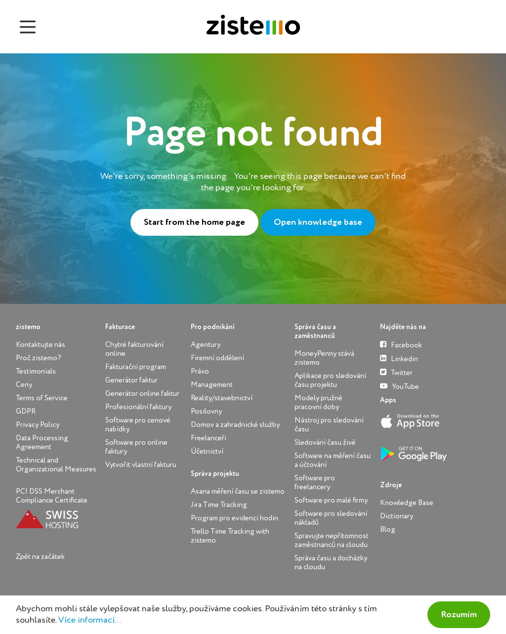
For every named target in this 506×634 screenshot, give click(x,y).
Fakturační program (135, 367)
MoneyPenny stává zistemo (324, 358)
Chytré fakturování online (134, 349)
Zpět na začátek (40, 556)
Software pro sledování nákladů (331, 518)
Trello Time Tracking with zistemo (230, 536)
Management (212, 384)
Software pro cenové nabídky (137, 425)
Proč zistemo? (38, 358)
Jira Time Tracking (219, 504)
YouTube (399, 386)
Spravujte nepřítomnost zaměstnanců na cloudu (332, 540)
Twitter (396, 372)
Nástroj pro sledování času (329, 425)
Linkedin (399, 358)
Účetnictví (207, 451)
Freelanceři (208, 438)
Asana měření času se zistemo (238, 491)
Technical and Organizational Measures (56, 465)
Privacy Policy (37, 424)
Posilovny (206, 411)
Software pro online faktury (136, 447)
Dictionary (396, 516)
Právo (200, 371)
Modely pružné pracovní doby (318, 402)
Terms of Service (42, 398)
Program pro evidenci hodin (234, 518)
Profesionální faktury (138, 407)
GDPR (26, 411)
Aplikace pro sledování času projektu (330, 380)
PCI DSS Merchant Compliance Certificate (51, 496)
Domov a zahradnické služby (235, 424)
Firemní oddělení (217, 358)
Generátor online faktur (142, 393)
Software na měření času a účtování (333, 460)
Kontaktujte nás (40, 344)
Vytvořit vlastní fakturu (140, 464)
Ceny (24, 384)
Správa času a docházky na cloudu (331, 562)
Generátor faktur (131, 380)
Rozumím (459, 614)
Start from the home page (194, 222)
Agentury (205, 344)
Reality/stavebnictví (222, 398)
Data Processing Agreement (42, 442)
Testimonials (36, 371)
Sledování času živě (325, 442)
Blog (387, 529)
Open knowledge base (318, 222)
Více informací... (89, 620)
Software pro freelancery (315, 482)
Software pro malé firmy (331, 500)
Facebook (401, 344)
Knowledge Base (406, 503)
